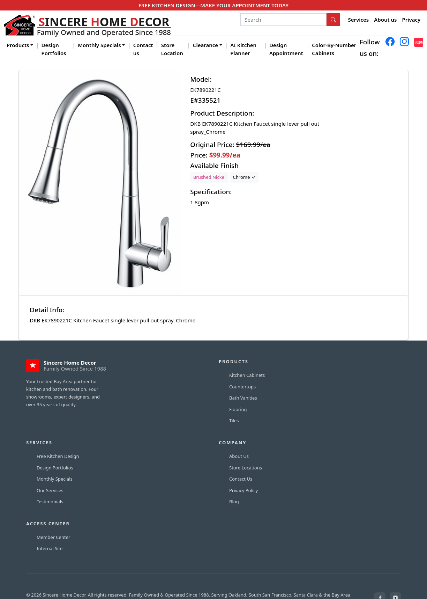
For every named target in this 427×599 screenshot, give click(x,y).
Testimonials (50, 501)
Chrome (244, 177)
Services (358, 19)
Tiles (234, 420)
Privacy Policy (243, 490)
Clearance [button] (205, 45)
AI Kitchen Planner (243, 49)
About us (385, 19)
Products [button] (18, 45)
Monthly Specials (55, 479)
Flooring (238, 409)
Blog (234, 501)
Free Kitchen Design (58, 456)
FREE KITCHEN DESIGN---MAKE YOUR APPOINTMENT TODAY (213, 5)
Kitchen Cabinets (247, 375)
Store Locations (245, 468)
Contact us (143, 49)
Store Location (172, 49)
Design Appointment (286, 49)
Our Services (50, 490)
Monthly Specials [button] (99, 45)
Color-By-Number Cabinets (334, 49)
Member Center (53, 537)
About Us (239, 456)
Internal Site (49, 548)
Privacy (411, 19)
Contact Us (240, 479)
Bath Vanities (243, 398)
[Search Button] (333, 19)
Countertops (242, 386)
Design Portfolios (54, 49)
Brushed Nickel (209, 177)
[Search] (283, 19)
